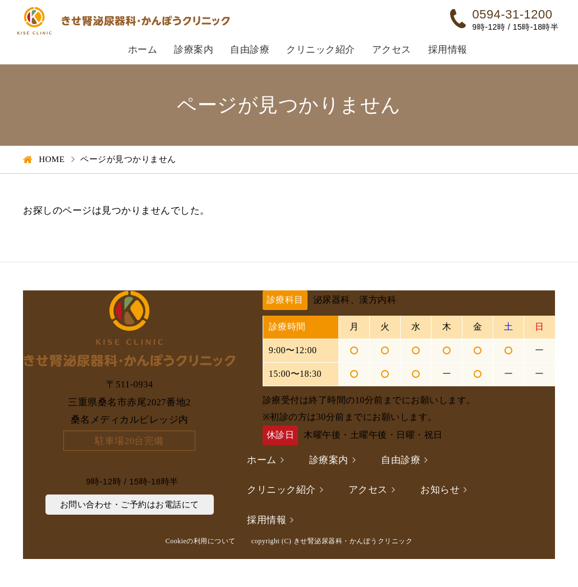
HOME (52, 159)
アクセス (391, 49)
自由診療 (249, 49)
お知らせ (440, 489)
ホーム (143, 49)
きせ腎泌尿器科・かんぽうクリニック (353, 541)
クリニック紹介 (320, 49)
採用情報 (447, 49)
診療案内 (193, 49)
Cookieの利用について (201, 541)
